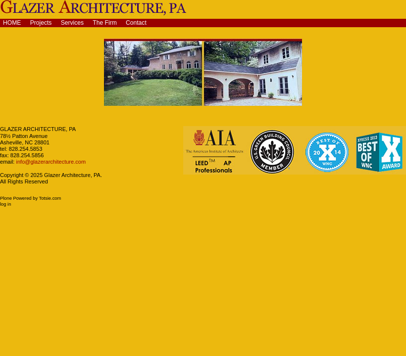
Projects (41, 22)
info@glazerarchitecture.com (50, 162)
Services (72, 22)
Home (12, 22)
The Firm (105, 22)
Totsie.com (50, 198)
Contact (136, 22)
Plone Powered (16, 198)
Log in (5, 204)
